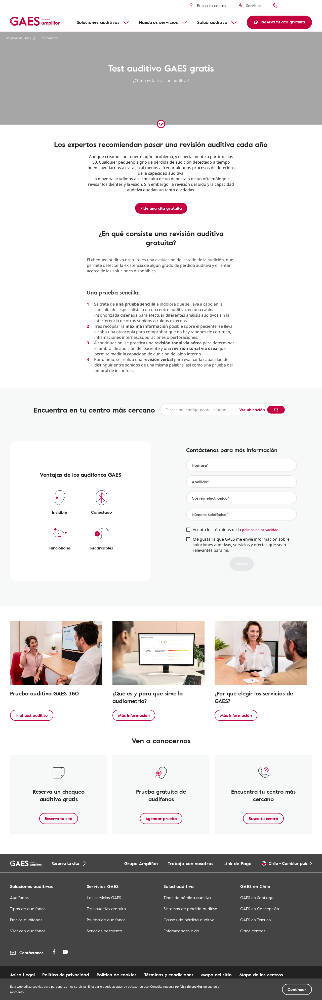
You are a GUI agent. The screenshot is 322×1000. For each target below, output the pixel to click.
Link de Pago (237, 863)
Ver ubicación (252, 410)
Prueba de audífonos (106, 920)
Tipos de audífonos (28, 909)
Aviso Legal (22, 974)
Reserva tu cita (58, 819)
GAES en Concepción (259, 909)
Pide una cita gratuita (161, 208)
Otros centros (252, 931)
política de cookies (189, 996)
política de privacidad (260, 529)
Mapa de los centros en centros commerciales (59, 981)
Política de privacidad (65, 974)
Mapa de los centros (261, 974)
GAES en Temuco (255, 920)
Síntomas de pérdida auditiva (190, 909)
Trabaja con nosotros (190, 863)
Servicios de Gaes (21, 38)
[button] (279, 22)
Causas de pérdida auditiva (189, 920)
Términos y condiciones (168, 974)
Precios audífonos (26, 920)
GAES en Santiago (257, 898)
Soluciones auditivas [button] (98, 22)
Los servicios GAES (104, 898)
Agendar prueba (161, 819)
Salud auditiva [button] (212, 22)
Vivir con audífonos (28, 931)
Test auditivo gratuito (106, 909)
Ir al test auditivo (32, 715)
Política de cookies (117, 974)
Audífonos (19, 898)
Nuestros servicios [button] (158, 22)
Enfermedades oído (181, 931)
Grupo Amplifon (141, 863)
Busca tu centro (263, 819)
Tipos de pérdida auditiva (187, 898)
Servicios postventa (104, 931)
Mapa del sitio (216, 974)
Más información (134, 715)
